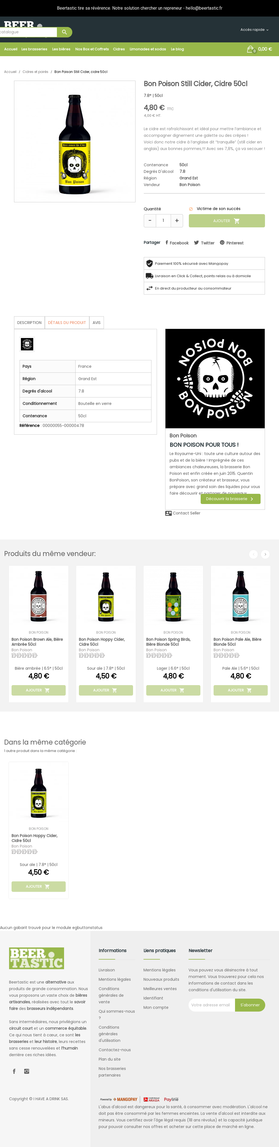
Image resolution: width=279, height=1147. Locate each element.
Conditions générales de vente (111, 995)
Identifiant (153, 998)
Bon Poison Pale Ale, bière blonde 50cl (237, 642)
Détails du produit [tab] (67, 322)
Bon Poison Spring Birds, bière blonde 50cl (168, 642)
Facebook (14, 1071)
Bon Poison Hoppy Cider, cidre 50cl (102, 642)
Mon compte (155, 1007)
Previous (253, 554)
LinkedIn (39, 1071)
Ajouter (226, 221)
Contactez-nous (115, 1050)
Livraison (107, 970)
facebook (179, 243)
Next (265, 554)
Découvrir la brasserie (230, 499)
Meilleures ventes (160, 988)
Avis (97, 322)
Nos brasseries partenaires (112, 1072)
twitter (207, 243)
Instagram (27, 1071)
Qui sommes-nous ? (117, 1015)
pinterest (235, 243)
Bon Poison (189, 184)
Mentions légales (115, 979)
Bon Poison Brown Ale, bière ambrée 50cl (37, 642)
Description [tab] (29, 322)
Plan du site (110, 1059)
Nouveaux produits (161, 979)
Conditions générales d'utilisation (109, 1034)
